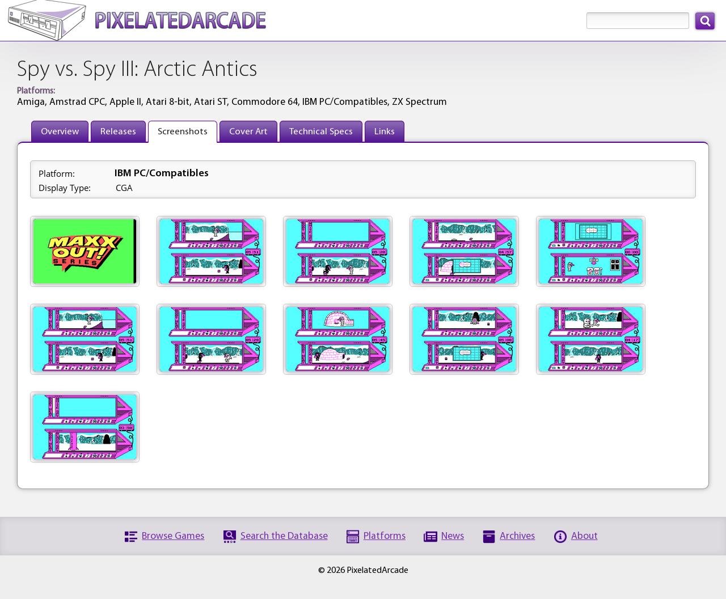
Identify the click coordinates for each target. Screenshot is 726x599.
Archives (517, 536)
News (452, 536)
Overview (60, 132)
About (584, 536)
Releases (118, 132)
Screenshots (183, 132)
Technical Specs (321, 132)
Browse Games (173, 536)
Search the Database (284, 536)
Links (384, 132)
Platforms (385, 536)
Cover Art (248, 132)
